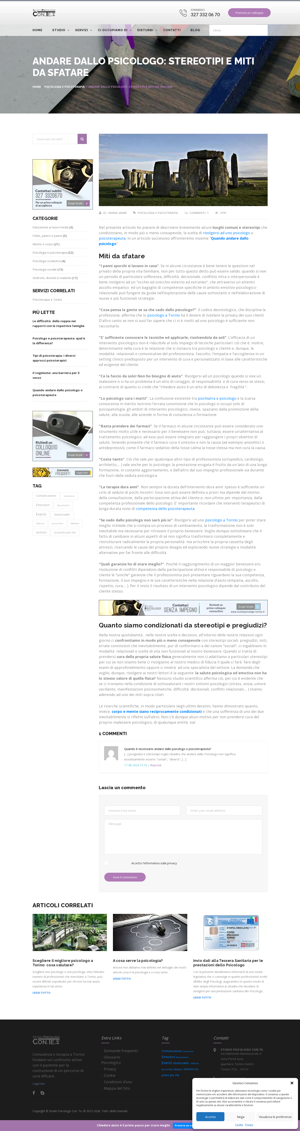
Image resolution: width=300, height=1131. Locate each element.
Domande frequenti (121, 1050)
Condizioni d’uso (118, 1081)
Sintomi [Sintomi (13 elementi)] (41, 532)
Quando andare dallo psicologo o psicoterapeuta (58, 392)
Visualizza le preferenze (275, 1117)
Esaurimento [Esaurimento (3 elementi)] (63, 505)
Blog (195, 30)
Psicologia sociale (45, 269)
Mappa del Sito (117, 1088)
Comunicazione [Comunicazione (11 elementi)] (46, 496)
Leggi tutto (41, 992)
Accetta (210, 1117)
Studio (58, 30)
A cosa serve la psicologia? (138, 960)
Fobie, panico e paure (47, 236)
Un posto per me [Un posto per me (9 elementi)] (65, 532)
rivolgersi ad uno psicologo (226, 232)
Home (37, 30)
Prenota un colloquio (249, 13)
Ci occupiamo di (112, 30)
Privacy (249, 1124)
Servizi (81, 30)
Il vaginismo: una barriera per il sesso (56, 375)
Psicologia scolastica (47, 261)
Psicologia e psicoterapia (64, 87)
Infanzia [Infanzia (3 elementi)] (40, 523)
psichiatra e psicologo (217, 398)
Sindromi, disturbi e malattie (52, 278)
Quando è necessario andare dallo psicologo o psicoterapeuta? (167, 749)
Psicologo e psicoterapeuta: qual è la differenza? (59, 340)
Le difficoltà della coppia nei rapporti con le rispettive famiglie (58, 323)
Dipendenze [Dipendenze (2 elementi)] (69, 496)
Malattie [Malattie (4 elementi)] (75, 523)
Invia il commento (125, 877)
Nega (240, 1117)
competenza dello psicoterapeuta (165, 508)
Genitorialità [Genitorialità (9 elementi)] (62, 514)
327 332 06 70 (205, 14)
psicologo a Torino (163, 315)
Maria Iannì (118, 213)
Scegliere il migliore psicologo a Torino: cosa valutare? (63, 962)
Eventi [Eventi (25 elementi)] (41, 514)
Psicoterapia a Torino (47, 299)
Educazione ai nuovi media (51, 227)
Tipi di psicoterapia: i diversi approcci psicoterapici (54, 358)
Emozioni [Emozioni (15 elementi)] (42, 505)
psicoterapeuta (112, 238)
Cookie (239, 1124)
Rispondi (155, 765)
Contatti (172, 30)
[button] (292, 1083)
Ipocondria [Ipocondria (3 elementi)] (57, 523)
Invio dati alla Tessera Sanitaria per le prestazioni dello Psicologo (228, 962)
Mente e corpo (43, 244)
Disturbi (145, 30)
